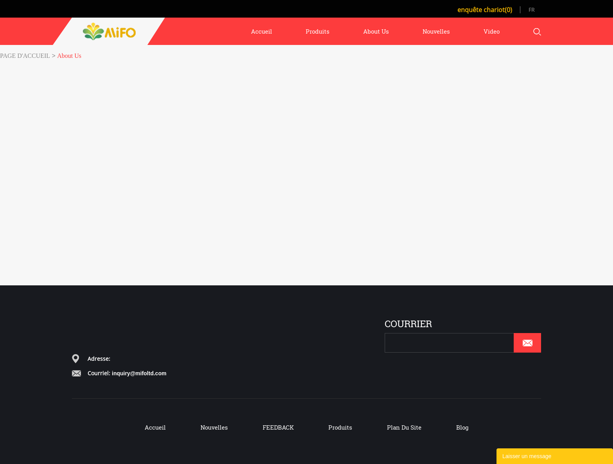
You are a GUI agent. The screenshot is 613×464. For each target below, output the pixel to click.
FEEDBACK (278, 427)
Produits (340, 427)
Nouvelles (214, 427)
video (492, 31)
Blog (462, 427)
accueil (261, 31)
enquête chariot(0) (484, 9)
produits (318, 31)
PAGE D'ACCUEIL (25, 55)
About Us (69, 55)
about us (376, 31)
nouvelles (436, 31)
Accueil (155, 427)
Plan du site (404, 427)
